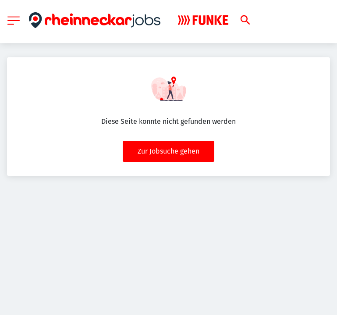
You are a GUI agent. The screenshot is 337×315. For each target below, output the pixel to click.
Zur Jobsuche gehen (168, 151)
